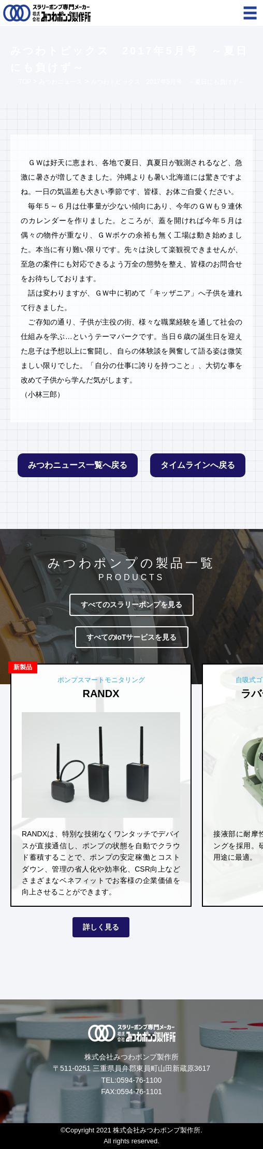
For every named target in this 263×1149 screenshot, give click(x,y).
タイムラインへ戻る (197, 465)
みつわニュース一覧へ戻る (77, 465)
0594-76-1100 (139, 1080)
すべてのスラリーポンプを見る (131, 604)
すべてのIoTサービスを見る (131, 637)
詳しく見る (101, 927)
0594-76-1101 (139, 1091)
